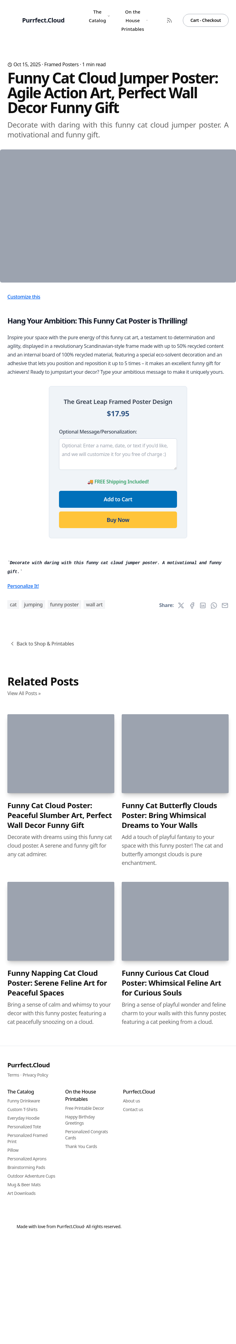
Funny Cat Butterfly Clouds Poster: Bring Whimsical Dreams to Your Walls (169, 1141)
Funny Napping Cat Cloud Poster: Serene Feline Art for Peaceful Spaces (57, 1308)
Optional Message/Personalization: (98, 535)
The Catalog (99, 16)
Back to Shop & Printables (41, 969)
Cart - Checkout (206, 20)
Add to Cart (118, 602)
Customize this (23, 400)
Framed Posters (61, 64)
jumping (33, 930)
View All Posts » (24, 1019)
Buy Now (118, 623)
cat (13, 930)
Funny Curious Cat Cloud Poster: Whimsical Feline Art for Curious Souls (171, 1308)
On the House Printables (134, 20)
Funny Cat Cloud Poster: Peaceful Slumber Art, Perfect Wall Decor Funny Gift (59, 1141)
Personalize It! (23, 911)
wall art (94, 930)
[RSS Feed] (169, 20)
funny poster (64, 930)
